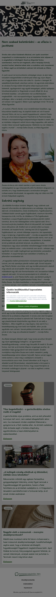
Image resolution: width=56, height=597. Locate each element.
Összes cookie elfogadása (28, 306)
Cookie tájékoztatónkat (18, 301)
